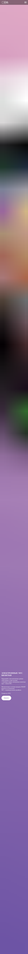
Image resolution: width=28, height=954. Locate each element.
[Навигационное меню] (25, 2)
